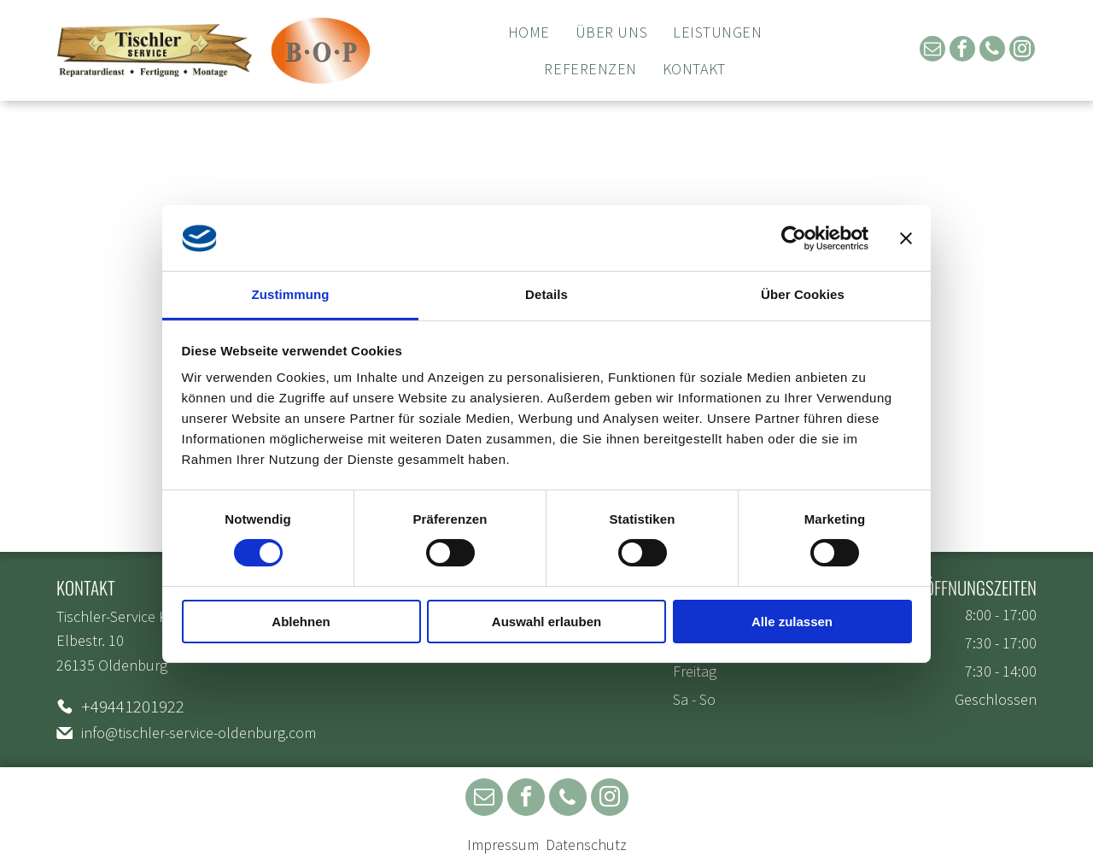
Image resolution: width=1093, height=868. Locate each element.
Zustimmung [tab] (291, 294)
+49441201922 (132, 706)
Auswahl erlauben (546, 621)
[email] (932, 51)
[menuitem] (529, 32)
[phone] (992, 51)
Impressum (503, 844)
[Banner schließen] (906, 238)
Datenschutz (586, 844)
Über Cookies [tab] (803, 294)
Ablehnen (301, 621)
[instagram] (1022, 51)
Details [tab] (546, 294)
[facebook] (962, 51)
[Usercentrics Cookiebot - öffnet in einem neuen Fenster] (793, 238)
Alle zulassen (792, 621)
